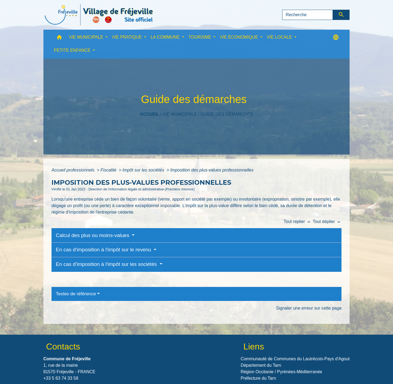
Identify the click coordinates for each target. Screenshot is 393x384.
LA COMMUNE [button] (166, 37)
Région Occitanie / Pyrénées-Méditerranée (281, 371)
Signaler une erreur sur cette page (308, 308)
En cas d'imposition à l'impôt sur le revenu (104, 249)
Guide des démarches (226, 114)
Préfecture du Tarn (258, 378)
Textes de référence (76, 293)
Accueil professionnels (74, 170)
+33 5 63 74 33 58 (60, 378)
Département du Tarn (261, 365)
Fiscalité (109, 170)
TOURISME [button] (201, 37)
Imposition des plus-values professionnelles (212, 170)
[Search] (307, 15)
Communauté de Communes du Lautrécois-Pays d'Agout (295, 358)
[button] (59, 38)
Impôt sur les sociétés (143, 170)
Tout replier (298, 221)
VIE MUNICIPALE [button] (86, 37)
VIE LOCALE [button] (280, 37)
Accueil (149, 114)
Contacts (63, 346)
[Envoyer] (341, 15)
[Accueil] (98, 15)
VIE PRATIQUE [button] (127, 37)
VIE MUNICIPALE (180, 114)
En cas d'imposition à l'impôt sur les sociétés (107, 264)
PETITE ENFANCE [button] (73, 50)
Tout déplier (327, 221)
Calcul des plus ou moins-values (93, 235)
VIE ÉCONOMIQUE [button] (239, 37)
